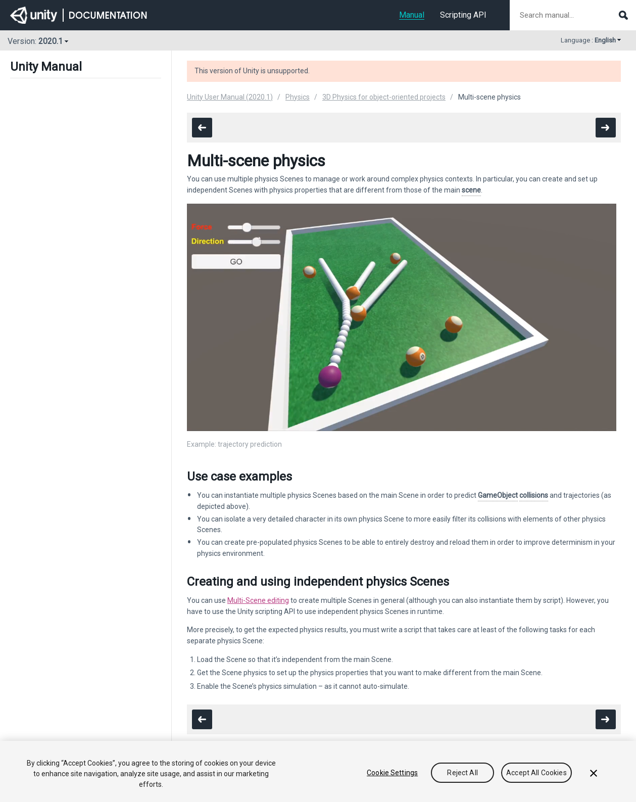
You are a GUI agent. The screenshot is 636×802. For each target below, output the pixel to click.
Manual (411, 15)
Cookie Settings (392, 773)
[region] (318, 771)
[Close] (594, 773)
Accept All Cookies (536, 773)
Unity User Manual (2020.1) (230, 97)
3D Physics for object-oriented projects (384, 97)
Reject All (462, 773)
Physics (297, 97)
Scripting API (463, 15)
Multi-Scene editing (258, 600)
